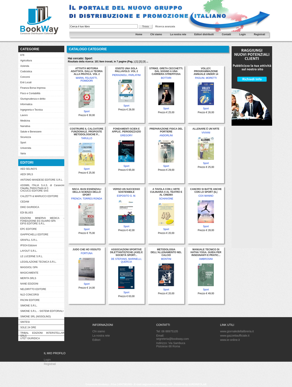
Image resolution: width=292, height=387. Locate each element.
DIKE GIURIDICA (29, 207)
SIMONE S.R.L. (28, 305)
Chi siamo (156, 34)
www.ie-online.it (230, 339)
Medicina (25, 120)
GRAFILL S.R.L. (29, 240)
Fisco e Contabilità (30, 93)
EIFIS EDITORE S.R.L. (32, 223)
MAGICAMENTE (29, 272)
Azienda (24, 66)
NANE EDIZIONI (29, 283)
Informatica (26, 104)
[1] (136, 61)
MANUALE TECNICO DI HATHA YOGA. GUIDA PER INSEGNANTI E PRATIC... (205, 252)
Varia (23, 153)
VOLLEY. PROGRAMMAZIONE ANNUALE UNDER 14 (206, 71)
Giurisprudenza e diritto (32, 98)
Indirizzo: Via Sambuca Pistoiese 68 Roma (170, 344)
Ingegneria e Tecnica (31, 109)
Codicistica (26, 71)
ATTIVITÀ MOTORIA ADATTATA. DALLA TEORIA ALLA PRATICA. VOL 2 (87, 71)
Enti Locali (25, 82)
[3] (144, 61)
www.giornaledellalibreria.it (237, 331)
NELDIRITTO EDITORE (33, 289)
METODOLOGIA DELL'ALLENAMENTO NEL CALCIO (166, 252)
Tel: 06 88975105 (167, 331)
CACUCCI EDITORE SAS (34, 190)
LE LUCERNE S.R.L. (31, 256)
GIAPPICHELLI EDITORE (34, 234)
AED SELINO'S (28, 168)
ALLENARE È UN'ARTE (205, 128)
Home (138, 34)
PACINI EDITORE (30, 300)
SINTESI (25, 322)
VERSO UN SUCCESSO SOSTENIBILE (126, 190)
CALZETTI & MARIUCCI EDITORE (39, 196)
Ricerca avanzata (165, 26)
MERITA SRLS (28, 278)
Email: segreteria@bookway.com (172, 337)
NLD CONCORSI (29, 294)
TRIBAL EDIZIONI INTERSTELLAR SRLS (42, 334)
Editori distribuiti (204, 34)
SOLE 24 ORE (28, 327)
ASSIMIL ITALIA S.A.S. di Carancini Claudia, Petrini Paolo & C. (42, 186)
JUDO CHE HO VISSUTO (87, 249)
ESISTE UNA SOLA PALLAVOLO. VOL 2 (126, 70)
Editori (96, 339)
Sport (23, 142)
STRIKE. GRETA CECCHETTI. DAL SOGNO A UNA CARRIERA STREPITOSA (166, 71)
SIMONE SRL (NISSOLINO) (35, 316)
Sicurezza (25, 137)
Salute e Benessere (31, 131)
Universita (25, 148)
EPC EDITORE (28, 229)
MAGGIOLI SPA (29, 267)
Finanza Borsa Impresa (32, 87)
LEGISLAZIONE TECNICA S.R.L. (38, 261)
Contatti (226, 34)
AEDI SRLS (26, 174)
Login (242, 34)
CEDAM (24, 201)
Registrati (259, 34)
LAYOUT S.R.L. (28, 250)
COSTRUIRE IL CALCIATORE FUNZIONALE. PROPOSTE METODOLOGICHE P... (86, 131)
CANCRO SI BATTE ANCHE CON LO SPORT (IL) (206, 190)
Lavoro (24, 115)
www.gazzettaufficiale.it (234, 335)
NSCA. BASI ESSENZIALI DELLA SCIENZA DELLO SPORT (86, 192)
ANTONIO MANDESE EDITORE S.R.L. (41, 179)
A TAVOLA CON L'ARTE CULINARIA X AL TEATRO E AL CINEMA (166, 192)
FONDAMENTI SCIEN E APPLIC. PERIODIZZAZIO (126, 130)
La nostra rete (178, 34)
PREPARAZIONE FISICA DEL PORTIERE (166, 130)
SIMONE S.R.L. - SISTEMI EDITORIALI (41, 311)
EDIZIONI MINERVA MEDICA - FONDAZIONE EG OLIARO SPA (42, 219)
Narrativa (25, 126)
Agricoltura (26, 60)
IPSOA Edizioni (28, 245)
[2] (140, 61)
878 (22, 55)
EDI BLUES (26, 212)
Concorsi (25, 77)
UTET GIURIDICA (30, 338)
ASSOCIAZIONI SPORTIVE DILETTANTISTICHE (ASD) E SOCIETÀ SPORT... (126, 252)
